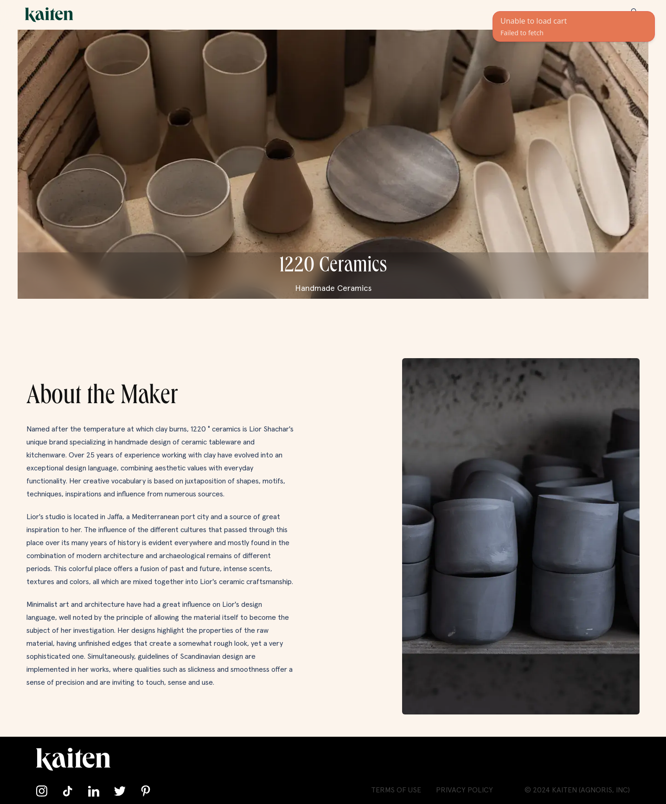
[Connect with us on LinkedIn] (93, 791)
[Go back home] (49, 14)
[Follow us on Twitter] (119, 791)
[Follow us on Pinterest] (145, 791)
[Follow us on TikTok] (67, 791)
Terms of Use (396, 790)
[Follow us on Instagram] (41, 791)
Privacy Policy (464, 790)
